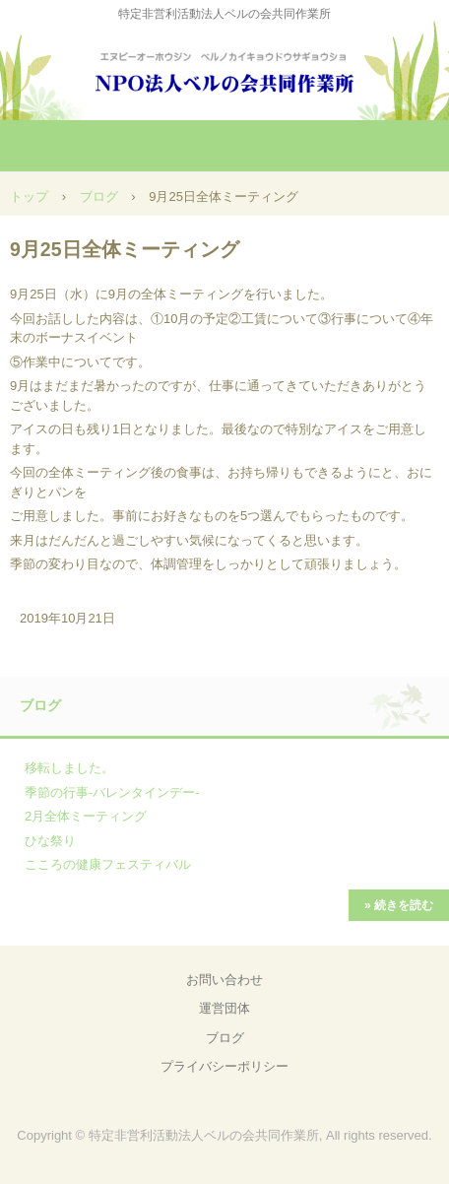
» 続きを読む (398, 905)
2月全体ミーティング (86, 816)
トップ (29, 196)
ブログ (99, 196)
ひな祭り (50, 840)
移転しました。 (69, 767)
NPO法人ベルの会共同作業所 (224, 68)
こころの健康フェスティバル (108, 864)
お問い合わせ (224, 979)
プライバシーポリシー (224, 1066)
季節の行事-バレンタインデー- (112, 792)
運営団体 (224, 1008)
